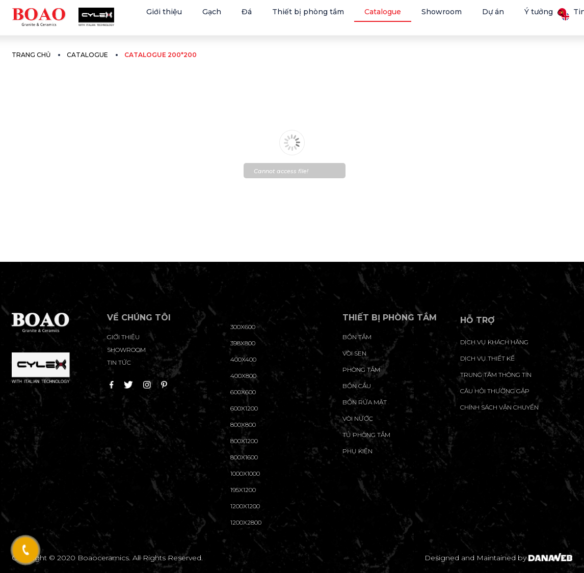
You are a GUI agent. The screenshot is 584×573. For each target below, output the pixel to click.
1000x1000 (245, 473)
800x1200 (244, 441)
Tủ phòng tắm (366, 435)
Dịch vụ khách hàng (494, 342)
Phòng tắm (361, 369)
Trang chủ (31, 55)
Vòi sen (354, 353)
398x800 (242, 343)
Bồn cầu (356, 386)
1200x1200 (245, 506)
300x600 (242, 327)
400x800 (243, 375)
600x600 (243, 392)
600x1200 (244, 408)
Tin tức (119, 362)
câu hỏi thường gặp (494, 391)
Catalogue (87, 55)
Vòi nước (357, 418)
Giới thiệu (123, 337)
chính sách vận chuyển (499, 407)
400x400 (243, 359)
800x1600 (244, 457)
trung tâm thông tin (496, 374)
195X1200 (243, 490)
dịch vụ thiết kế (487, 358)
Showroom (126, 349)
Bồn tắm (356, 337)
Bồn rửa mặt (364, 402)
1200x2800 (245, 522)
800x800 (243, 424)
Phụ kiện (357, 451)
